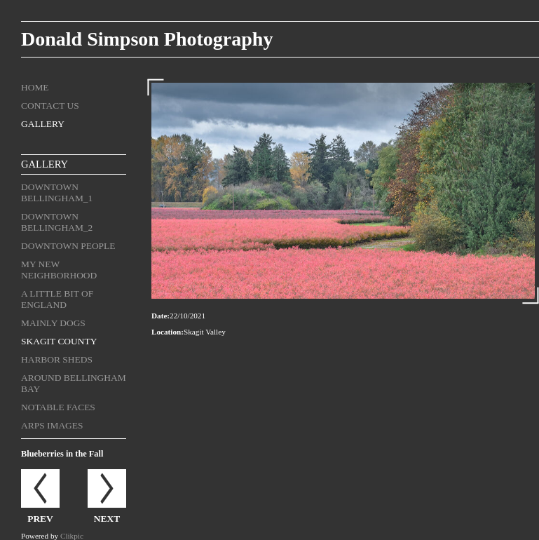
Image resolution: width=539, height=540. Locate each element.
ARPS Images (52, 425)
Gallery (42, 124)
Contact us (50, 105)
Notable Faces (58, 407)
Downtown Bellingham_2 (57, 222)
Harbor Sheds (57, 359)
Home (35, 87)
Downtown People (68, 246)
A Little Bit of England (57, 299)
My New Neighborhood (59, 270)
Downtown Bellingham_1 (57, 192)
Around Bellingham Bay (73, 383)
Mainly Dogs (53, 323)
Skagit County (59, 341)
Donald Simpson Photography (147, 39)
